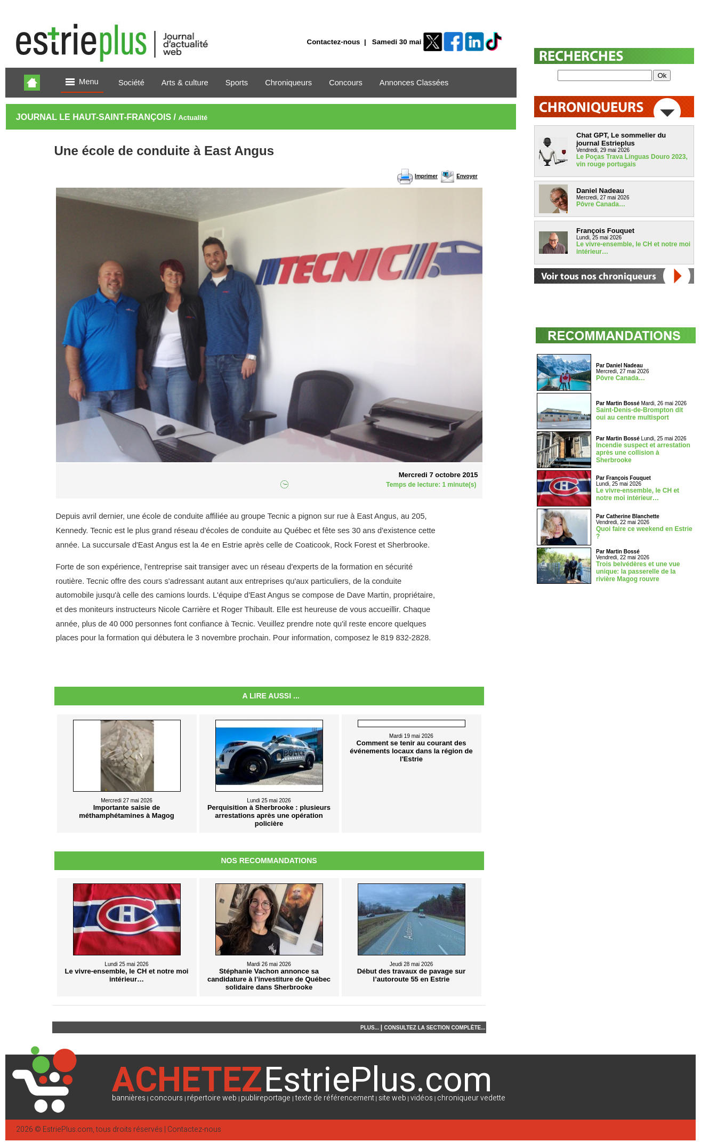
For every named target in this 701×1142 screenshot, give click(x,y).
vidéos (421, 1098)
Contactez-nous (333, 42)
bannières (129, 1098)
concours (166, 1098)
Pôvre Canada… (600, 204)
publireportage (266, 1098)
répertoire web (212, 1098)
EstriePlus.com (68, 1129)
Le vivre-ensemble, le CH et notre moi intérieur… (637, 494)
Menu (82, 82)
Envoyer (466, 176)
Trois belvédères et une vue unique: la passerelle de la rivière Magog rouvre (638, 571)
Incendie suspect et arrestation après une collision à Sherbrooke (643, 452)
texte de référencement (334, 1098)
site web (392, 1098)
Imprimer (426, 176)
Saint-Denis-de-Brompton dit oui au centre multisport (639, 413)
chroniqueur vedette (471, 1098)
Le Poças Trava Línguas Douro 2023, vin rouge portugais (632, 160)
